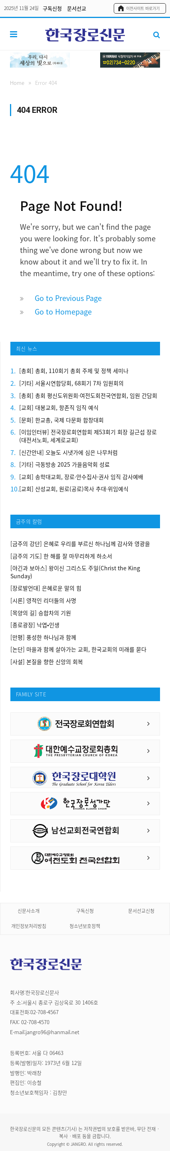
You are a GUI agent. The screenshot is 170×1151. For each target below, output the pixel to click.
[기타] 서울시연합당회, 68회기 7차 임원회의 (71, 383)
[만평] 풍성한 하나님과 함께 (43, 637)
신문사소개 (29, 910)
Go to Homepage (63, 311)
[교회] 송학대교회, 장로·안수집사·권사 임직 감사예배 (81, 477)
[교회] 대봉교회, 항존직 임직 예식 (59, 407)
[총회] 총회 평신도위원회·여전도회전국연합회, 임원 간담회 (88, 395)
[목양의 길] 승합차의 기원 (40, 613)
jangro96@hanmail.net (52, 1032)
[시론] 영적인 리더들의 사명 (43, 600)
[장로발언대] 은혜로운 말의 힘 (45, 588)
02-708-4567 (44, 1012)
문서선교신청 (141, 910)
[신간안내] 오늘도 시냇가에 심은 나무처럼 (68, 452)
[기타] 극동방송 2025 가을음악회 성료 (64, 464)
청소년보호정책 (84, 926)
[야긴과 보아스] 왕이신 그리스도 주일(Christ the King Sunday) (75, 572)
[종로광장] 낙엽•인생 (34, 625)
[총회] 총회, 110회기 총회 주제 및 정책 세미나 (73, 371)
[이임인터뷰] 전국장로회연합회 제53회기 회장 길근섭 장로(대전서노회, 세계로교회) (88, 436)
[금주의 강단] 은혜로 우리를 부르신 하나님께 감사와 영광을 (80, 543)
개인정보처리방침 (28, 926)
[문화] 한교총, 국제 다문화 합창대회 (61, 420)
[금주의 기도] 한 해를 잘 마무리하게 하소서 (61, 556)
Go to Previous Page (68, 298)
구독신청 (52, 8)
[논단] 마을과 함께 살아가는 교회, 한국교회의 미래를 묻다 (78, 649)
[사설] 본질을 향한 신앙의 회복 (46, 662)
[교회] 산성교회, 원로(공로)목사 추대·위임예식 (73, 489)
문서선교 (76, 8)
